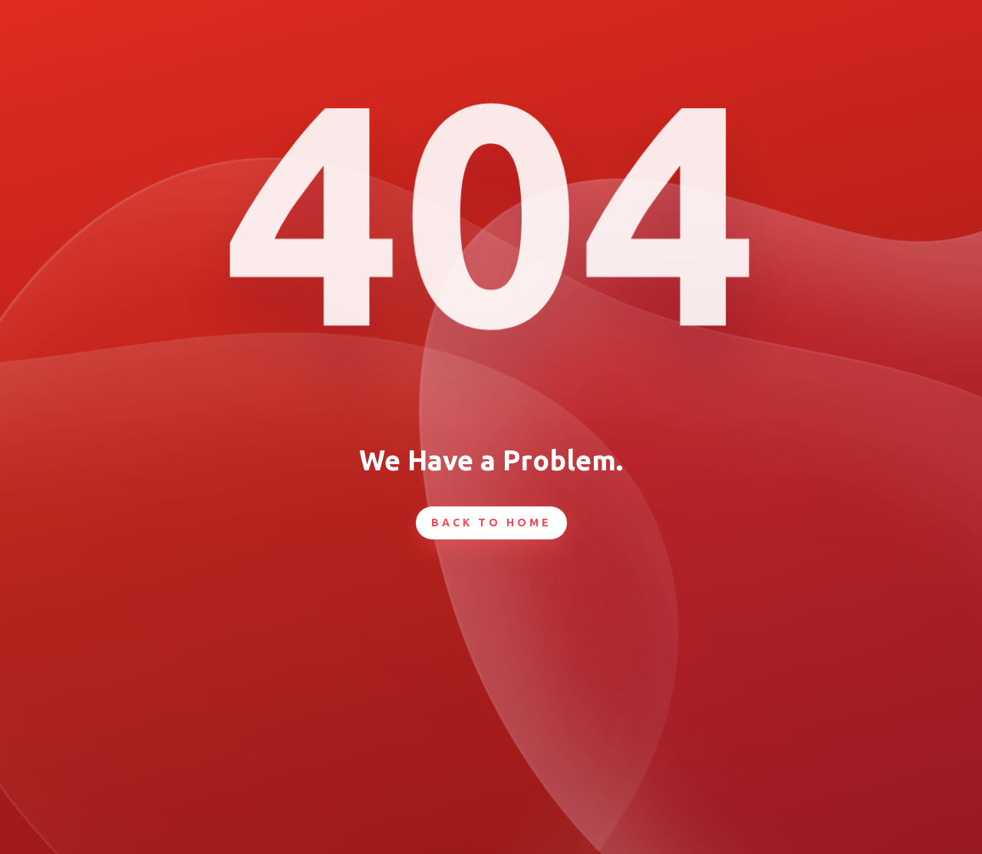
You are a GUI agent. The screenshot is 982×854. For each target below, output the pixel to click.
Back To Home (491, 522)
